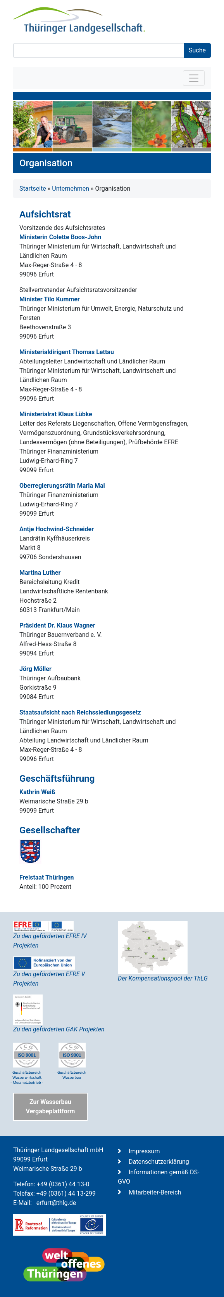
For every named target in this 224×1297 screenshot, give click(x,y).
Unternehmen (70, 188)
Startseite (32, 188)
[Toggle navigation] (194, 78)
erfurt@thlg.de (56, 1203)
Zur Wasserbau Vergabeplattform (50, 1106)
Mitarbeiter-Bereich (155, 1192)
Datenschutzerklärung (159, 1161)
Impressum (144, 1151)
